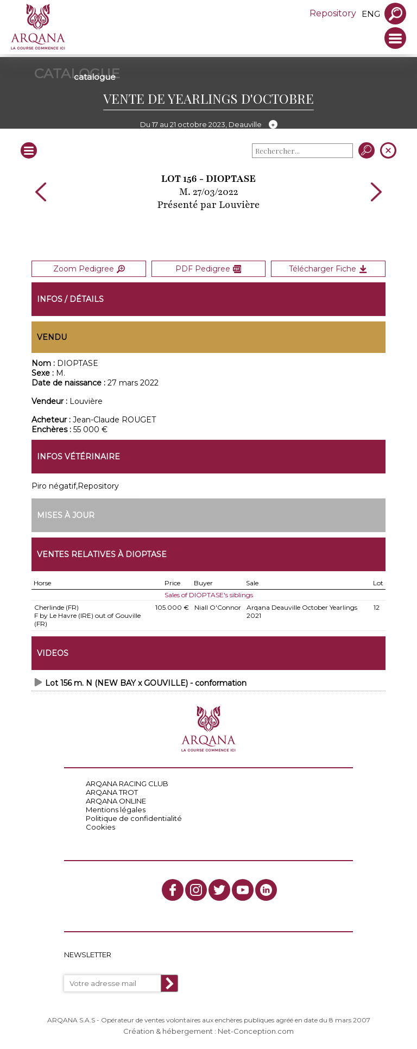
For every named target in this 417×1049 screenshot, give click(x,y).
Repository (332, 13)
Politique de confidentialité (134, 818)
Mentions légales (116, 809)
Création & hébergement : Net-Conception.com (208, 1031)
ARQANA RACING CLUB (127, 783)
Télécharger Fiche (328, 269)
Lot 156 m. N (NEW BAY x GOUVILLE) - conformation (146, 683)
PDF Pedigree (208, 269)
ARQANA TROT (112, 792)
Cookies (100, 827)
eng (371, 14)
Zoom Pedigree (89, 269)
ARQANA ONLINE (116, 801)
